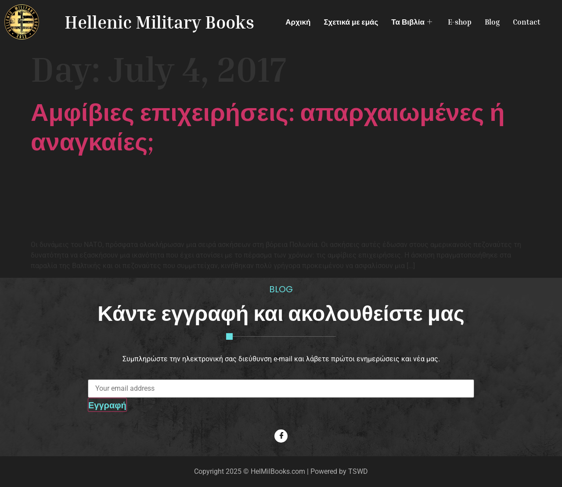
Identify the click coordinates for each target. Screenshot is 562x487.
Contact (526, 21)
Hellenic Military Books (159, 22)
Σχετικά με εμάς (351, 21)
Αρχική (297, 21)
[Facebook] (281, 436)
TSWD (358, 471)
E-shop (460, 21)
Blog (492, 21)
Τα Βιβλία (411, 21)
